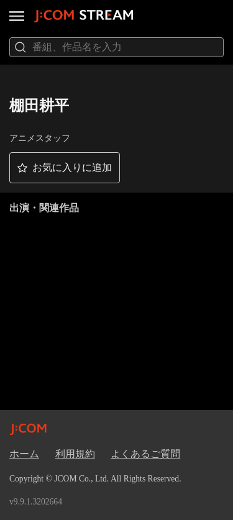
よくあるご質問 (145, 454)
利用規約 (75, 454)
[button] (64, 167)
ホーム (24, 454)
